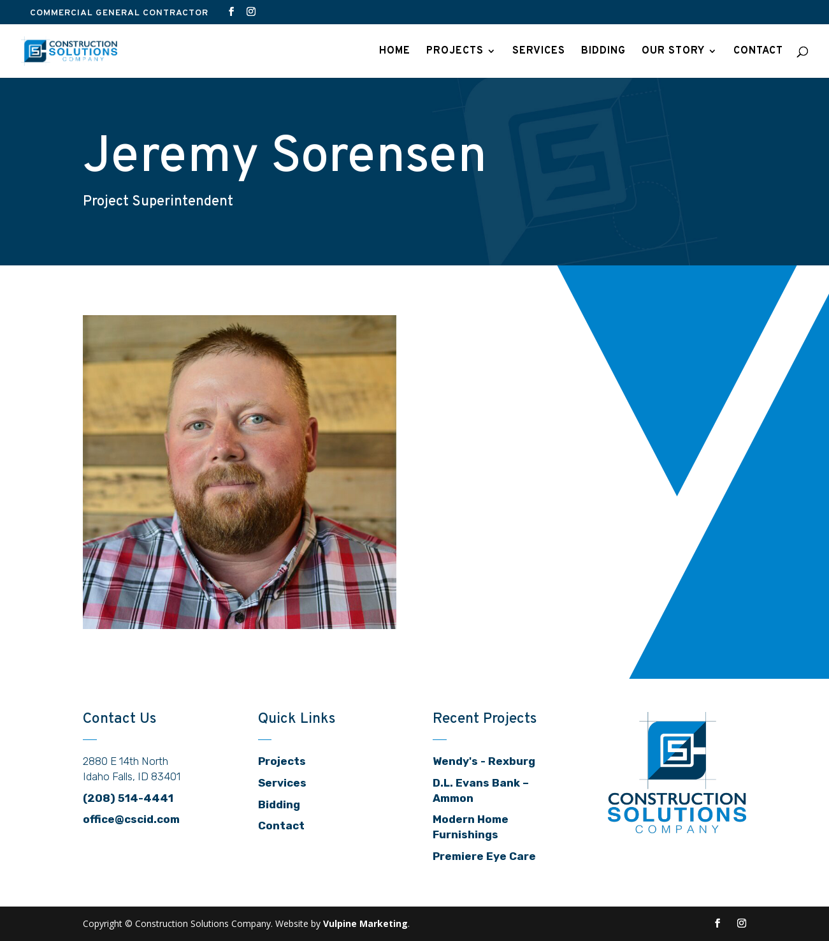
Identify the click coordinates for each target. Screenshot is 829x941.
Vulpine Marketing (365, 923)
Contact (758, 52)
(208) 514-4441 (128, 798)
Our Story (673, 52)
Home (394, 52)
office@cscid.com (131, 819)
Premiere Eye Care (484, 856)
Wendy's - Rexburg (484, 761)
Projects (455, 52)
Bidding (603, 52)
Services (538, 52)
